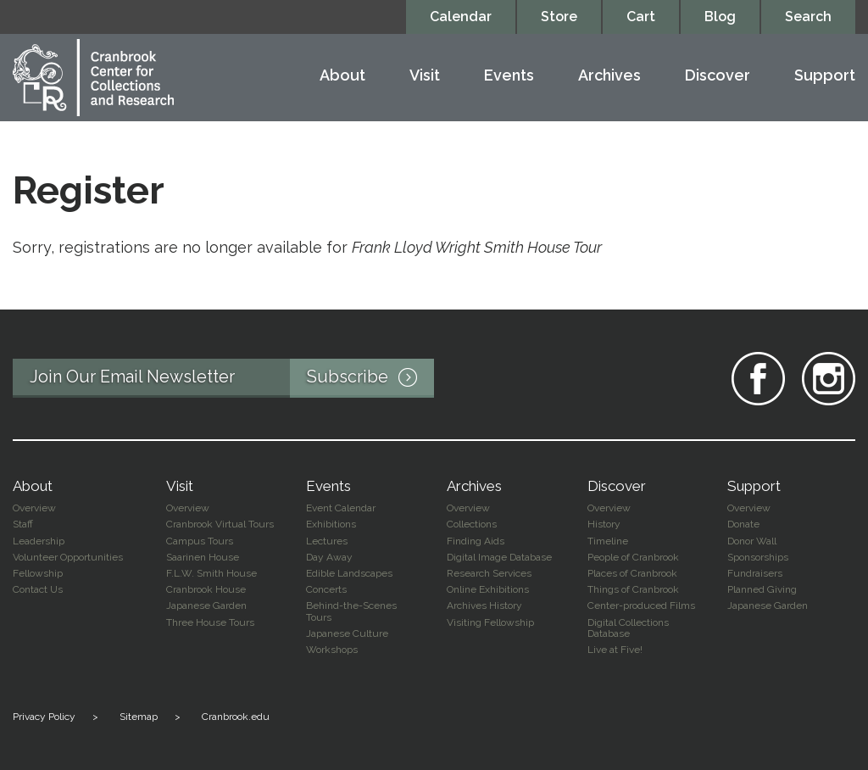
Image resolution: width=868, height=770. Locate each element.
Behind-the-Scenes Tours (351, 611)
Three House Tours (210, 622)
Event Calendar (341, 508)
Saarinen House (202, 557)
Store (559, 16)
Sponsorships (757, 557)
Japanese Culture (347, 633)
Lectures (327, 541)
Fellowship (38, 573)
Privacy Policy (44, 717)
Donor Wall (751, 541)
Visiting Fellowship (490, 622)
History (603, 524)
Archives (609, 76)
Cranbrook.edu (236, 717)
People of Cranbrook (633, 557)
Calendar (461, 16)
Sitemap (139, 717)
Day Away (329, 557)
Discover (717, 76)
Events (509, 76)
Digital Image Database (499, 557)
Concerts (326, 589)
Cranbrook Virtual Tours (220, 524)
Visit (424, 76)
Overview (34, 508)
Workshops (332, 650)
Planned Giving (762, 589)
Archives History (484, 605)
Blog (720, 16)
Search (808, 16)
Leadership (38, 541)
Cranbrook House (206, 589)
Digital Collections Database (628, 628)
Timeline (607, 541)
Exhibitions (331, 524)
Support (824, 76)
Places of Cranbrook (632, 573)
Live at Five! (615, 650)
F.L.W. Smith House (211, 573)
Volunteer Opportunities (68, 557)
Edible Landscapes (349, 573)
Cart (640, 16)
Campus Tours (199, 541)
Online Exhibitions (488, 589)
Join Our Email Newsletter (232, 378)
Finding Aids (475, 541)
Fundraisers (754, 573)
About (342, 76)
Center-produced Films (641, 605)
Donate (743, 524)
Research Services (489, 573)
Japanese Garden (206, 605)
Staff (23, 524)
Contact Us (38, 589)
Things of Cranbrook (633, 589)
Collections (472, 524)
